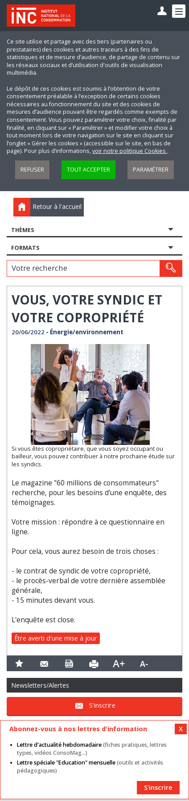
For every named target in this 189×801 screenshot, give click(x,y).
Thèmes (22, 230)
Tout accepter (88, 169)
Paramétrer (150, 169)
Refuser (32, 169)
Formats (25, 248)
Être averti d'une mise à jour (55, 638)
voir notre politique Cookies (129, 151)
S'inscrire (102, 705)
